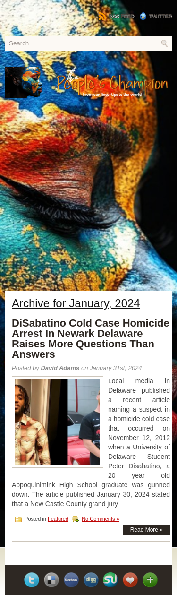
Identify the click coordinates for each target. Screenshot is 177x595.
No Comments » (100, 519)
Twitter (155, 16)
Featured (58, 519)
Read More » (146, 529)
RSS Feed (117, 16)
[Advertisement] (88, 202)
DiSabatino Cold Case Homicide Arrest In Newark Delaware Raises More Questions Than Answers (90, 338)
